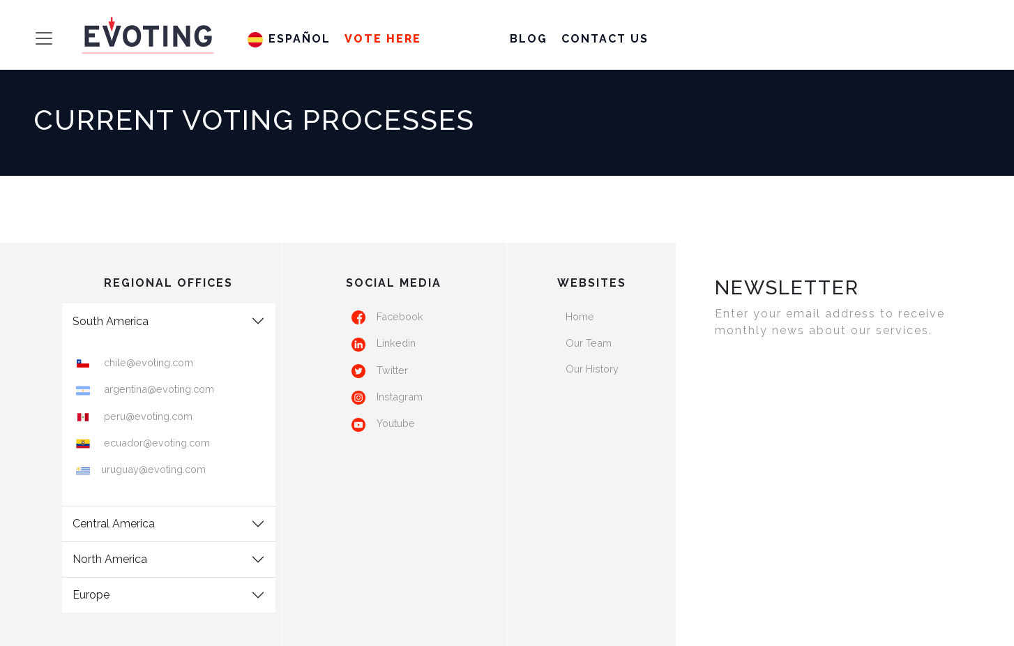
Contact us (605, 38)
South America (111, 321)
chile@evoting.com (147, 362)
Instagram (400, 397)
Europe (91, 594)
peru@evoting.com (146, 416)
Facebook (400, 316)
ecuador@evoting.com (155, 443)
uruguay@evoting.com (153, 469)
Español (289, 38)
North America (110, 559)
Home (580, 316)
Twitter (392, 370)
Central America (114, 523)
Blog (528, 38)
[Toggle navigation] (31, 38)
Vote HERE (383, 38)
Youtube (396, 423)
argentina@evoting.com (157, 389)
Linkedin (396, 343)
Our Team (589, 343)
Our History (592, 369)
